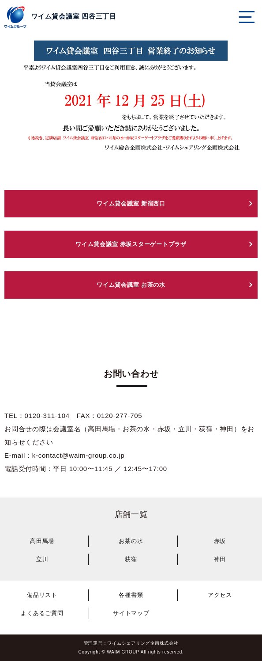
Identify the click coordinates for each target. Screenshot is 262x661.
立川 (42, 559)
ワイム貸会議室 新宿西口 (131, 203)
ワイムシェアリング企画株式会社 (142, 643)
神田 (220, 559)
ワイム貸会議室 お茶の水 (131, 284)
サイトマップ (131, 613)
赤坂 (220, 541)
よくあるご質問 (42, 613)
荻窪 (131, 559)
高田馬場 (42, 541)
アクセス (220, 595)
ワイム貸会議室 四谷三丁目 (73, 16)
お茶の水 (131, 541)
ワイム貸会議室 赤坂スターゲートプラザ (131, 244)
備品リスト (42, 595)
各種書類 (131, 595)
